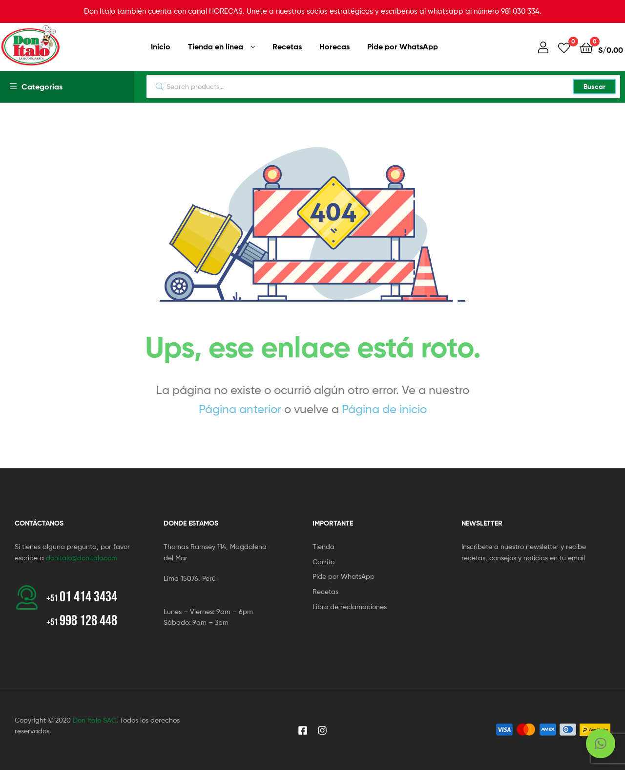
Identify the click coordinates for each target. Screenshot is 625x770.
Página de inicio (384, 409)
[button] (600, 743)
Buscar (594, 86)
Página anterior (240, 409)
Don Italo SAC (94, 720)
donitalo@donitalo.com (81, 557)
